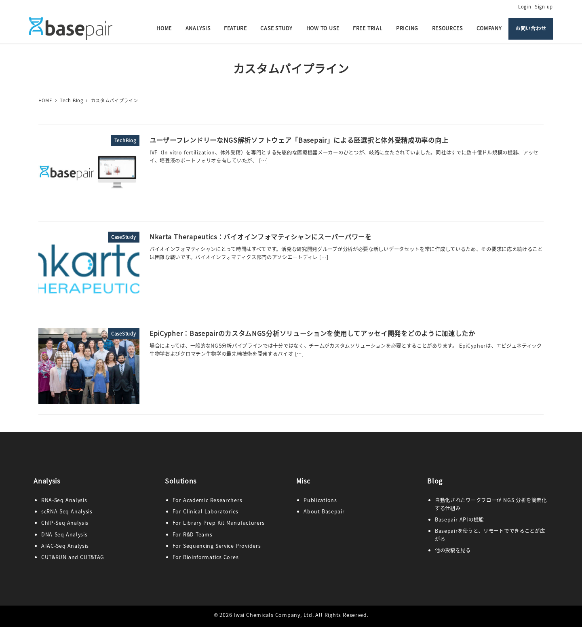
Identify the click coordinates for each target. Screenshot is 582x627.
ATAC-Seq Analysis (65, 545)
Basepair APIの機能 (459, 519)
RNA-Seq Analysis (64, 500)
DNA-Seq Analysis (64, 534)
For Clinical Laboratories (205, 511)
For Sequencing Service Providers (217, 545)
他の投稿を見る (453, 550)
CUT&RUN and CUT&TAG (72, 557)
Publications (320, 500)
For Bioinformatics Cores (206, 557)
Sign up (544, 6)
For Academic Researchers (207, 500)
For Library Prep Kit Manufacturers (219, 522)
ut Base (324, 511)
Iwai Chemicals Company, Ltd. (274, 615)
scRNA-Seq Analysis (67, 511)
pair (339, 511)
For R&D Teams (193, 534)
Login (524, 6)
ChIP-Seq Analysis (65, 522)
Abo (309, 511)
